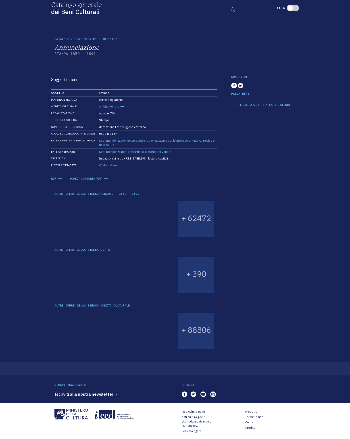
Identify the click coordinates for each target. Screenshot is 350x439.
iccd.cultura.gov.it (193, 412)
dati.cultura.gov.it (193, 417)
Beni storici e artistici (97, 39)
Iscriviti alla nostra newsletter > (85, 394)
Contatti (250, 422)
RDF (53, 178)
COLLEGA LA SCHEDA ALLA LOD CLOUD (262, 105)
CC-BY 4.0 (105, 165)
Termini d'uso (254, 417)
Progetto (251, 412)
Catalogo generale (76, 7)
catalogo (61, 39)
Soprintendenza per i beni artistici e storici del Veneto (135, 152)
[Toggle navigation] (232, 9)
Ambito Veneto (109, 106)
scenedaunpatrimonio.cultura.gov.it (196, 424)
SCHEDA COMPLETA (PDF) (85, 178)
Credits (250, 428)
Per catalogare (192, 431)
